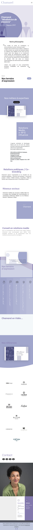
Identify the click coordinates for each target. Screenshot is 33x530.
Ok (16, 529)
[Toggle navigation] (31, 2)
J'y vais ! (29, 80)
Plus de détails (16, 103)
